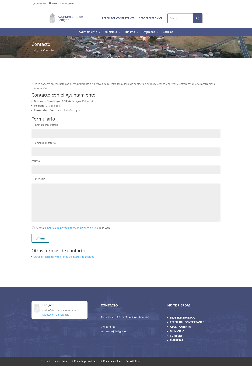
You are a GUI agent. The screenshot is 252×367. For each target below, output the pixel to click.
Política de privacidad (84, 361)
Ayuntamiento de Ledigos (70, 18)
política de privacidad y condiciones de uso (72, 228)
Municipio (111, 32)
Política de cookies (111, 361)
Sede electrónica (151, 18)
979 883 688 (40, 3)
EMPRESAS (176, 340)
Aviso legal (61, 361)
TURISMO (176, 336)
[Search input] (180, 18)
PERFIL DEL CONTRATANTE (187, 322)
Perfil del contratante (118, 18)
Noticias (167, 32)
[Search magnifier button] (197, 18)
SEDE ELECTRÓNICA (182, 317)
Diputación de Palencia (55, 314)
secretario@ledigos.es (63, 3)
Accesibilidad (133, 361)
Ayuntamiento (88, 32)
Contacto (46, 361)
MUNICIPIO (177, 331)
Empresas (148, 32)
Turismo (129, 32)
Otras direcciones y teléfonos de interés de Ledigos (64, 256)
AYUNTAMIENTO (180, 327)
